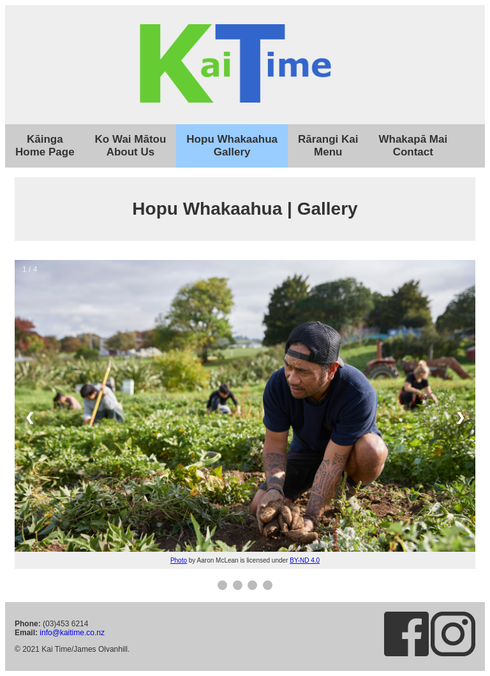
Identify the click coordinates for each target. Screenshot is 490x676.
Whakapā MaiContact (412, 145)
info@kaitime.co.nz (72, 632)
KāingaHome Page (45, 145)
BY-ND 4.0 (305, 560)
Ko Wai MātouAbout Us (131, 145)
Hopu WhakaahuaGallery (232, 145)
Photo (178, 560)
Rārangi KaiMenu (328, 145)
